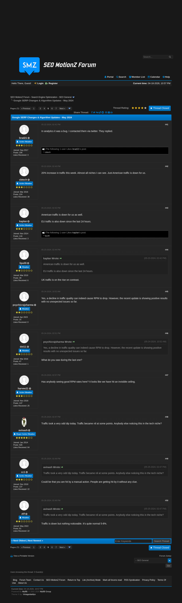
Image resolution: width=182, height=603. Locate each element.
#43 (166, 208)
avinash (23, 430)
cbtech (47, 152)
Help (166, 77)
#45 (166, 291)
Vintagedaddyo (29, 594)
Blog (15, 580)
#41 (166, 124)
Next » (62, 108)
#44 (166, 250)
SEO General (65, 97)
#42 (166, 166)
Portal (108, 77)
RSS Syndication (132, 580)
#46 (166, 333)
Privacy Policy (148, 580)
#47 (166, 375)
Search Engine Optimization (44, 97)
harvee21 (23, 388)
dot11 (23, 346)
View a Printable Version (24, 556)
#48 (166, 417)
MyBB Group (45, 591)
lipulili (47, 236)
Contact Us (38, 580)
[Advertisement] (91, 25)
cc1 (23, 472)
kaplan (23, 221)
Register (51, 83)
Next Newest (34, 540)
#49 (166, 459)
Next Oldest (19, 540)
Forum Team (25, 580)
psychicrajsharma (23, 305)
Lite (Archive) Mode (91, 580)
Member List (137, 77)
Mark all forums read (112, 580)
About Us (22, 583)
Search (121, 77)
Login (38, 83)
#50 (166, 500)
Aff (23, 513)
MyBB (24, 591)
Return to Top (74, 580)
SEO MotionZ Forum (20, 97)
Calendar (153, 77)
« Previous (25, 108)
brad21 (23, 138)
